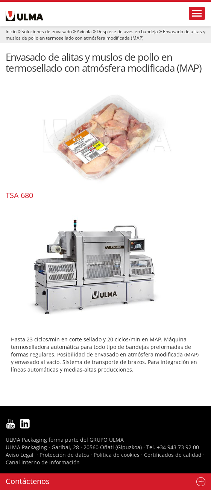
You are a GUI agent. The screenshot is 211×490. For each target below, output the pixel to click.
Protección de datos (64, 454)
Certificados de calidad (173, 454)
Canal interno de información (43, 462)
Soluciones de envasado (46, 31)
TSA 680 (19, 195)
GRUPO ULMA (107, 439)
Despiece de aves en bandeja (127, 31)
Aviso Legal (19, 454)
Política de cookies (117, 454)
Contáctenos (28, 481)
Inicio (11, 31)
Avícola (84, 31)
